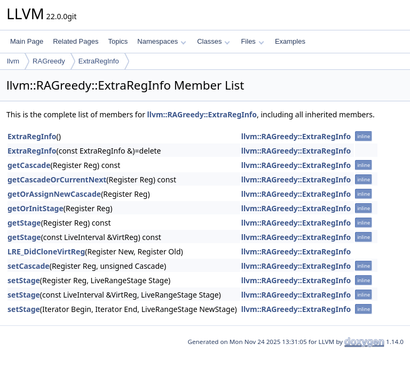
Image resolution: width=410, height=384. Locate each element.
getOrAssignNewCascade (54, 194)
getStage (24, 223)
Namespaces (161, 41)
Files (252, 41)
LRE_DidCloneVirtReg (46, 251)
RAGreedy (49, 61)
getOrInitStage (35, 208)
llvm (13, 61)
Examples (290, 41)
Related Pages (75, 41)
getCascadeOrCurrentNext (56, 179)
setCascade (28, 266)
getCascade (29, 165)
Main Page (26, 41)
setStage (23, 280)
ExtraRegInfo (98, 61)
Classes (213, 41)
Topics (118, 41)
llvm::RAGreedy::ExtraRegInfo (202, 114)
